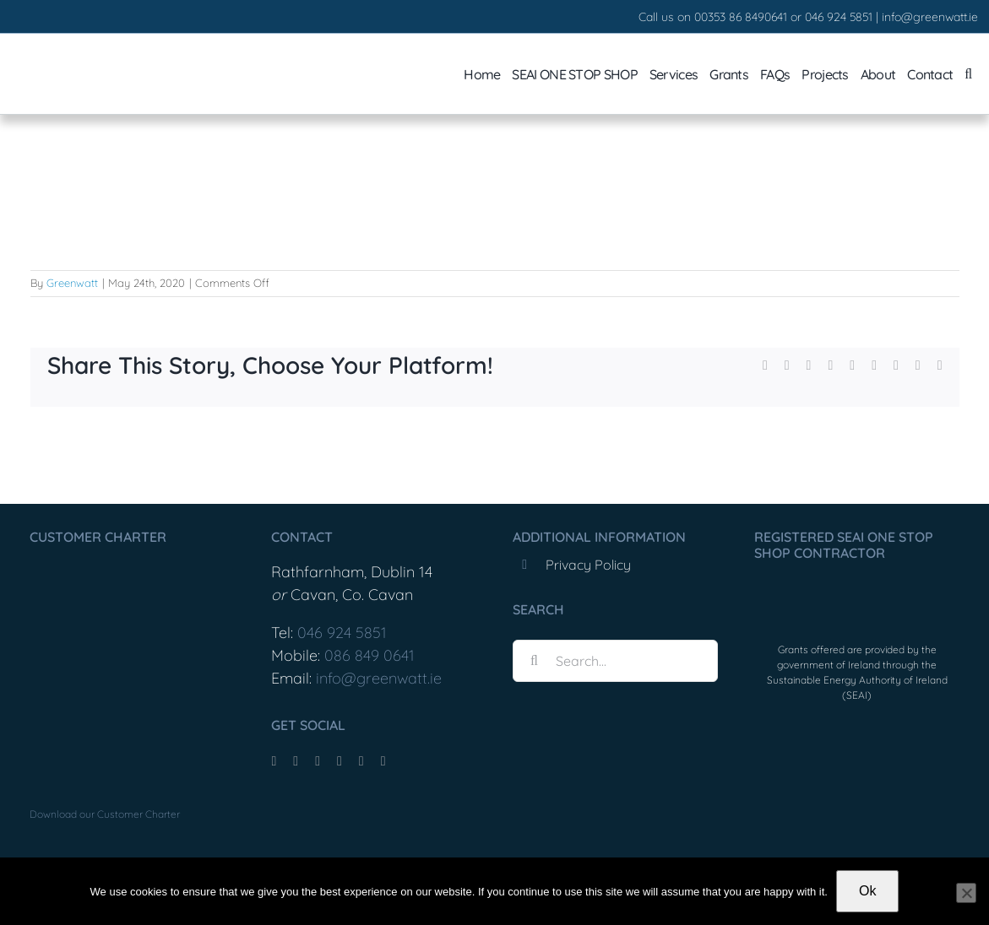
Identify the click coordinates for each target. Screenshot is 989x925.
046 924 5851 (838, 16)
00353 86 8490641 (740, 16)
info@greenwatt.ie (930, 16)
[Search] (534, 661)
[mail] (361, 761)
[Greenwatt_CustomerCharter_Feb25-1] (114, 565)
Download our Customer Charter (105, 814)
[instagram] (317, 761)
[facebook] (273, 761)
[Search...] (615, 661)
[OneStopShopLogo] (856, 589)
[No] (966, 893)
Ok (867, 891)
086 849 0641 (369, 655)
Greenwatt (72, 282)
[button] (968, 74)
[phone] (383, 761)
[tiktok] (295, 761)
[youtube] (339, 761)
